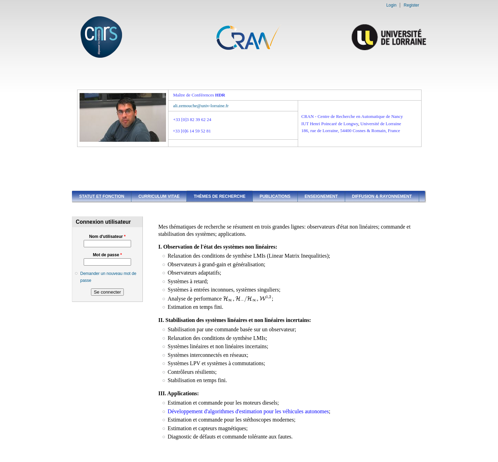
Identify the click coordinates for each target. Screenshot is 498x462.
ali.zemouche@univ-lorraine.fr (201, 105)
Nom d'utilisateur (107, 236)
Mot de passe (107, 254)
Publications (275, 196)
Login (391, 5)
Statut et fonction (101, 196)
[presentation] (228, 299)
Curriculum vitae (158, 196)
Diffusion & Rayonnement (382, 196)
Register (411, 5)
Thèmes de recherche (219, 196)
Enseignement (321, 196)
